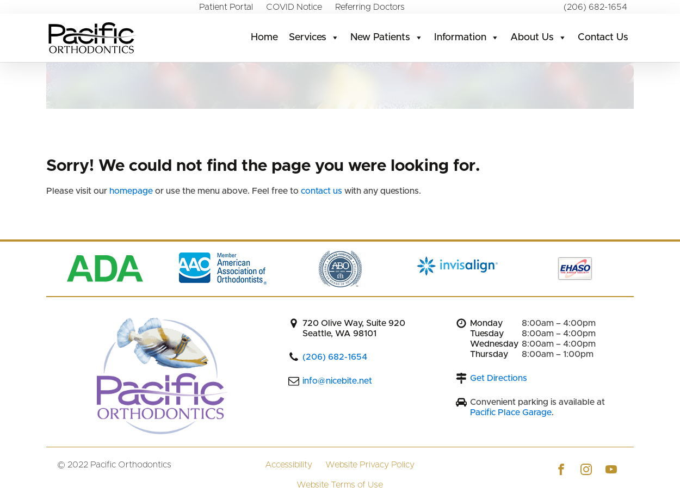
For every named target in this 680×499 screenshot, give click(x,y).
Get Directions (498, 378)
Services (314, 37)
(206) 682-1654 (595, 7)
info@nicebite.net (337, 381)
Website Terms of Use (339, 484)
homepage (132, 191)
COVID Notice (294, 7)
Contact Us (603, 37)
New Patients (386, 37)
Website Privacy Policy (370, 464)
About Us (538, 37)
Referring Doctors (370, 7)
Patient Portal (226, 7)
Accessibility (288, 464)
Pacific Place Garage (511, 412)
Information (466, 37)
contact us (321, 191)
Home (264, 37)
